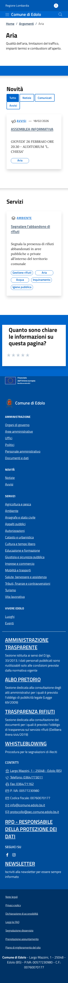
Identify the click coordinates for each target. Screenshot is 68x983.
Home (10, 23)
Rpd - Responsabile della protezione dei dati (31, 829)
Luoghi (10, 616)
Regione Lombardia (17, 5)
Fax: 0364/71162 (19, 783)
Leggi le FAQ (12, 922)
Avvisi (13, 105)
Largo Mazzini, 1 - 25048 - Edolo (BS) (34, 770)
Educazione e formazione (22, 550)
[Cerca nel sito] (60, 14)
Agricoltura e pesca (18, 504)
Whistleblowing (26, 743)
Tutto (12, 98)
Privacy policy (13, 905)
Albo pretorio (23, 679)
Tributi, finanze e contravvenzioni (27, 583)
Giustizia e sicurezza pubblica (24, 557)
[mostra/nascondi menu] (7, 14)
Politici (9, 444)
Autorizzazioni (15, 530)
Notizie (26, 98)
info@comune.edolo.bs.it (25, 805)
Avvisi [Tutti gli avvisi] (21, 121)
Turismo (10, 590)
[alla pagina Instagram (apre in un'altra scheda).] (14, 854)
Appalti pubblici (15, 523)
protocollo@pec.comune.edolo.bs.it (32, 811)
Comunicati (45, 98)
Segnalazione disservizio (19, 930)
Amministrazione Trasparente (26, 643)
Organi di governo (17, 424)
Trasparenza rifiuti (30, 711)
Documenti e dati (17, 457)
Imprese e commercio (19, 563)
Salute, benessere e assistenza (26, 576)
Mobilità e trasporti (18, 570)
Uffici (8, 438)
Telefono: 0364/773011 (24, 777)
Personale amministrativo (22, 451)
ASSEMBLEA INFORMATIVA (32, 129)
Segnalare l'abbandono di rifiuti (30, 229)
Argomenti (26, 23)
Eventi (9, 623)
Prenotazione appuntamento (22, 939)
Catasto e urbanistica (19, 537)
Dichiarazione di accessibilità (21, 914)
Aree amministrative (19, 431)
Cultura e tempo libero (20, 543)
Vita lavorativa (15, 596)
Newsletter (20, 863)
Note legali (11, 897)
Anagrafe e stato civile (20, 517)
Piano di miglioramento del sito (23, 947)
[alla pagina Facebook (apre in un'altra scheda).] (7, 854)
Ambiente (24, 218)
